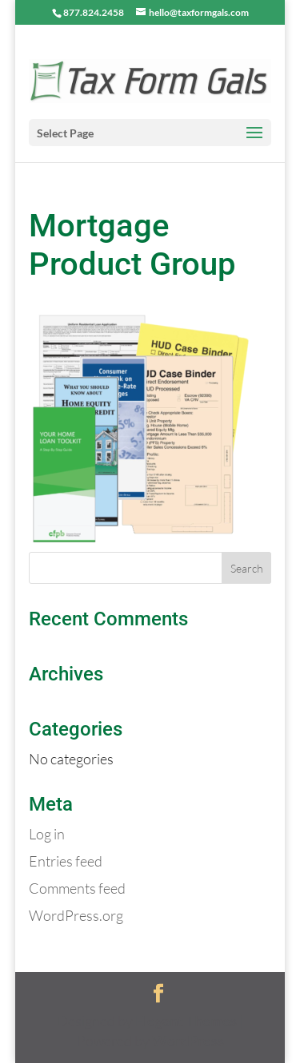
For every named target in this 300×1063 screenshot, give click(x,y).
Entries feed (65, 861)
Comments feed (77, 888)
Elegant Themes (186, 1020)
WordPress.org (76, 915)
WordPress (188, 1040)
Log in (47, 834)
